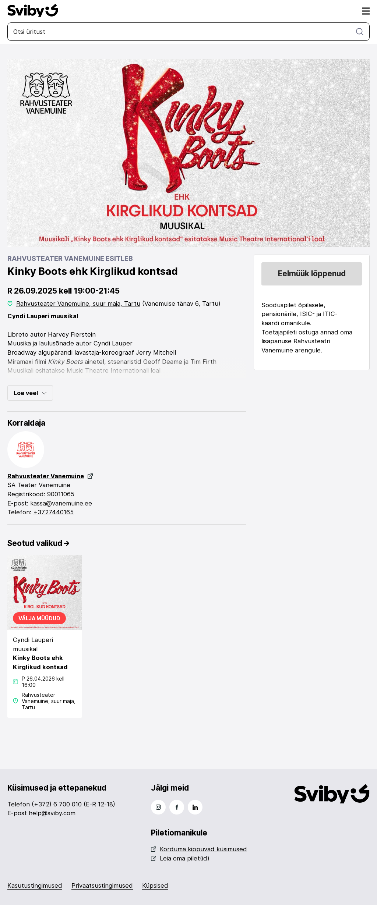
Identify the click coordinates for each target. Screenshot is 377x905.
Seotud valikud (38, 543)
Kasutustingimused (34, 885)
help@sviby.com (52, 813)
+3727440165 (53, 512)
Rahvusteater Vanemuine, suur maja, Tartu (78, 303)
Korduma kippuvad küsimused (199, 849)
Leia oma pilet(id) (180, 858)
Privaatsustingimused (102, 885)
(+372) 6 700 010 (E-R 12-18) (73, 804)
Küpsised (155, 885)
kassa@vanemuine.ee (61, 503)
